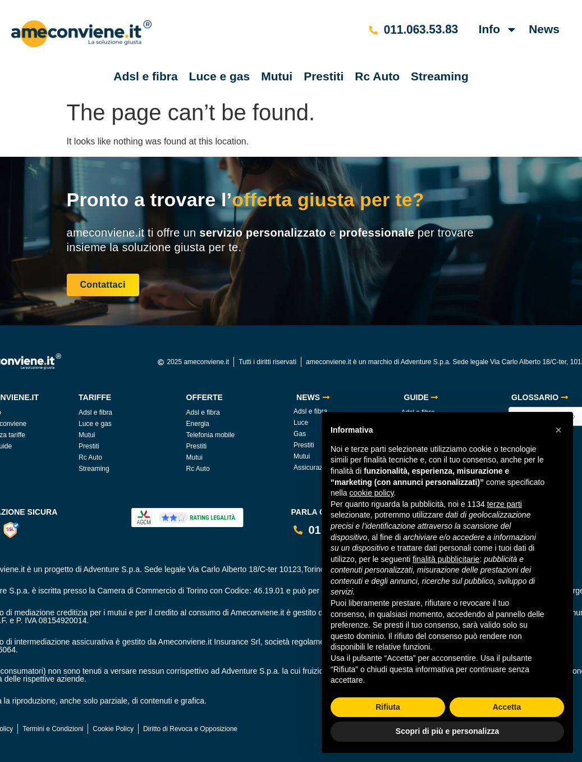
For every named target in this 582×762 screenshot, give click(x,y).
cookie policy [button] (371, 492)
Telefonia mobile (210, 435)
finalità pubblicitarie (446, 559)
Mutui (276, 76)
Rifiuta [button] (387, 706)
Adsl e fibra (145, 76)
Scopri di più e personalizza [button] (447, 731)
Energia (197, 424)
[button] (558, 430)
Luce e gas (219, 76)
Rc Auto (377, 76)
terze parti (504, 504)
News (544, 28)
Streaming (440, 76)
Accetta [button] (507, 706)
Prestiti (323, 76)
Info (498, 29)
